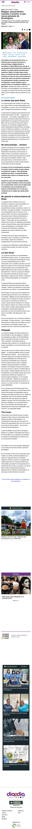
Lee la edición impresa (8, 98)
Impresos (21, 811)
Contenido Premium (16, 508)
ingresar (27, 2)
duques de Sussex (22, 53)
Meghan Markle (7, 53)
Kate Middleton (12, 56)
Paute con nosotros (16, 807)
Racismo (17, 54)
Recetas (4, 819)
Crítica (4, 813)
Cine (19, 813)
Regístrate (16, 805)
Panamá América (7, 811)
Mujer (3, 817)
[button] (3, 589)
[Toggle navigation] (3, 2)
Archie (23, 54)
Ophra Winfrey (22, 56)
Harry (14, 53)
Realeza (5, 54)
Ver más (24, 666)
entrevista (11, 54)
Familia (5, 56)
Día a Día (4, 815)
